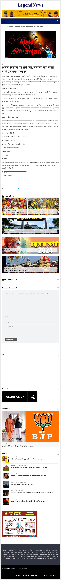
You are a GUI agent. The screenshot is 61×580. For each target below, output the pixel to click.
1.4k (5, 249)
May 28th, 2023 (6, 64)
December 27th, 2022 (21, 482)
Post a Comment (10, 339)
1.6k (5, 269)
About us (53, 575)
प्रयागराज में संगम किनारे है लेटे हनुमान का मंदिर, (14, 213)
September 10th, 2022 (21, 465)
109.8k (13, 465)
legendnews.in (11, 568)
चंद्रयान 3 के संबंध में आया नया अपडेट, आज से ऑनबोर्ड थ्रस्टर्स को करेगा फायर (32, 493)
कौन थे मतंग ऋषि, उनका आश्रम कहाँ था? (22, 484)
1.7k (5, 211)
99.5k (12, 474)
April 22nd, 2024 (12, 230)
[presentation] (18, 331)
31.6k (12, 499)
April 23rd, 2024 (12, 211)
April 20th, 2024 (12, 269)
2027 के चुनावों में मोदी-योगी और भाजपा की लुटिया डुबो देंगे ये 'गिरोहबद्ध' (17, 446)
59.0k (12, 482)
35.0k (12, 491)
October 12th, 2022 (20, 474)
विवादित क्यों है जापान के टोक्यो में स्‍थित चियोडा (14, 232)
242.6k (12, 457)
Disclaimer (25, 575)
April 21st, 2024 (12, 249)
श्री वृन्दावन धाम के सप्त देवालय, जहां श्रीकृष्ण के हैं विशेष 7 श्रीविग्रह (29, 467)
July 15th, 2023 (19, 491)
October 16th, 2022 (20, 457)
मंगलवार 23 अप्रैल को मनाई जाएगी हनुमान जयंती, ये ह (15, 251)
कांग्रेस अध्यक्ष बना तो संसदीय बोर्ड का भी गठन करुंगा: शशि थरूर (28, 476)
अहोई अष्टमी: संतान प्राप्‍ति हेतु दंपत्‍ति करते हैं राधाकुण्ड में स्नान (27, 459)
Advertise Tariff (36, 575)
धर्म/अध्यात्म (10, 27)
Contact (45, 575)
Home (4, 27)
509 (3, 444)
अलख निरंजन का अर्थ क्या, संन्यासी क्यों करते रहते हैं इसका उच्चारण (29, 501)
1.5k (5, 230)
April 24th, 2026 (10, 444)
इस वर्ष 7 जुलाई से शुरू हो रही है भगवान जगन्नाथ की (15, 271)
